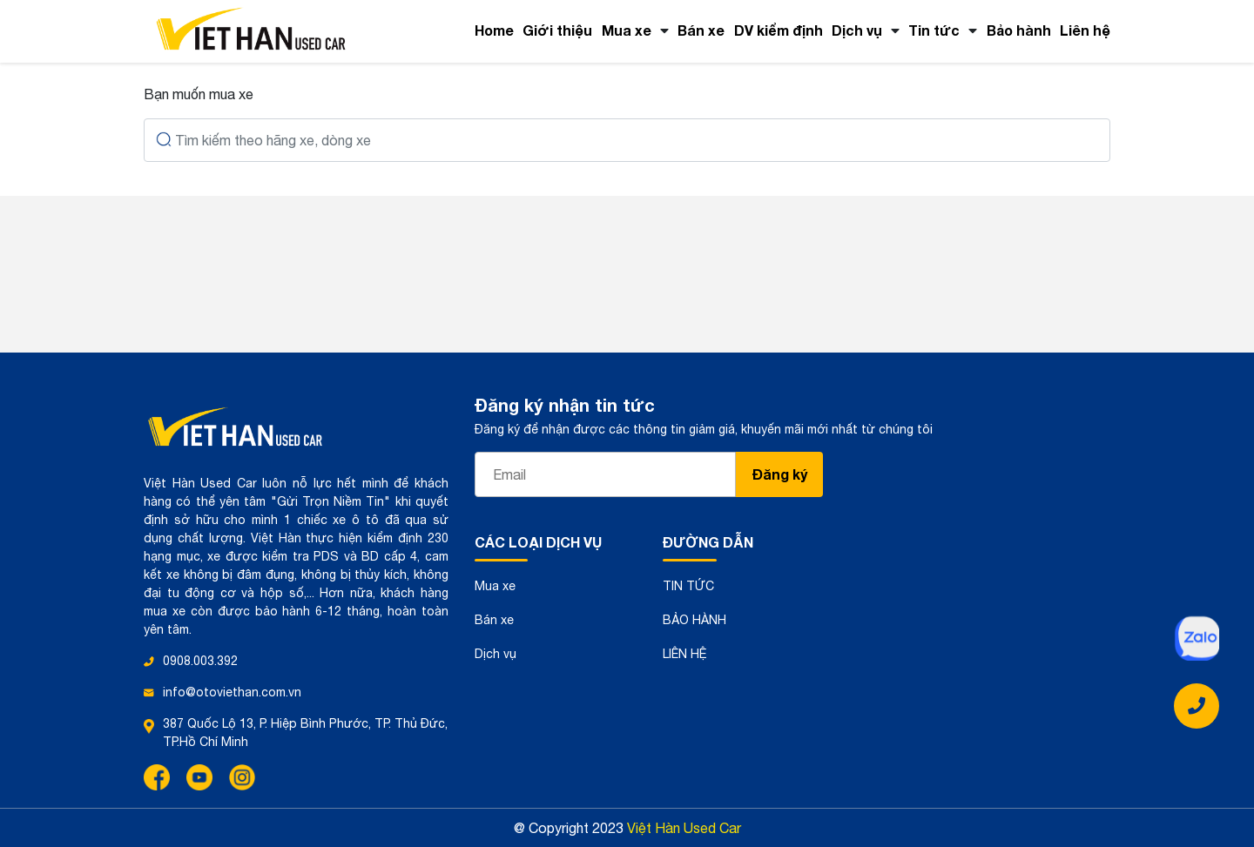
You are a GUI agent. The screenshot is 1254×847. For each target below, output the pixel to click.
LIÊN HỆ (685, 654)
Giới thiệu (557, 30)
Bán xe (701, 30)
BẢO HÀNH (694, 620)
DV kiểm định (778, 30)
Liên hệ (1085, 30)
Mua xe (626, 30)
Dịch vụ (857, 30)
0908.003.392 (200, 661)
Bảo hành (1019, 30)
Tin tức (934, 30)
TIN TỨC (688, 586)
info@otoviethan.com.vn (232, 692)
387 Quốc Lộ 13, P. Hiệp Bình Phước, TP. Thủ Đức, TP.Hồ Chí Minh (305, 732)
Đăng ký (779, 474)
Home (494, 30)
